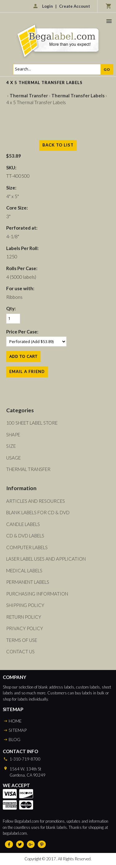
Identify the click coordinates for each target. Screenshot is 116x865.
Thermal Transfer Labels (78, 95)
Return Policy (23, 617)
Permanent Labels (27, 582)
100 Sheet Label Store (32, 423)
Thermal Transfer (29, 95)
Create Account (74, 6)
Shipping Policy (25, 605)
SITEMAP (18, 730)
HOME (15, 720)
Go (107, 69)
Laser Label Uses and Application (46, 559)
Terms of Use (21, 640)
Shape (13, 434)
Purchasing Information (37, 593)
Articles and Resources (35, 501)
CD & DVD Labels (25, 535)
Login (47, 6)
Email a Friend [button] (27, 371)
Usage (13, 457)
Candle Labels (23, 524)
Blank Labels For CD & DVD (38, 512)
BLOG (14, 739)
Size (11, 446)
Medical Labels (24, 570)
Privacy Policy (24, 628)
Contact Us (20, 651)
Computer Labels (27, 547)
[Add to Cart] (23, 356)
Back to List (58, 144)
